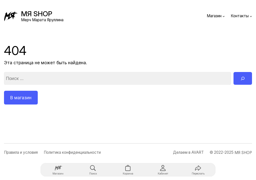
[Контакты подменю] (251, 16)
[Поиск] (243, 78)
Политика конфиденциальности (72, 152)
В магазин (21, 97)
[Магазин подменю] (223, 16)
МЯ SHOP (36, 14)
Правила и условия (21, 152)
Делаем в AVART (188, 152)
